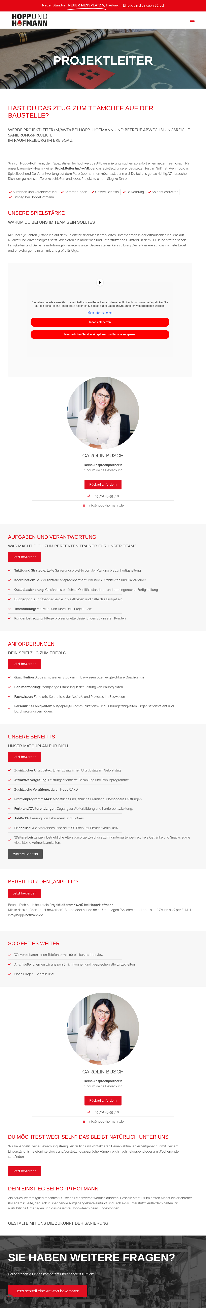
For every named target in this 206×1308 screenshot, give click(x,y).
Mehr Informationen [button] (100, 312)
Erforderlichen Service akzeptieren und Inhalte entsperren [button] (100, 334)
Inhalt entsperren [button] (100, 322)
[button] (192, 20)
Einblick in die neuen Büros (143, 5)
